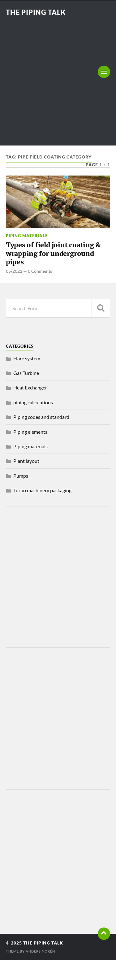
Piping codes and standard (41, 417)
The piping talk (36, 12)
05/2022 (14, 271)
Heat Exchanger (30, 387)
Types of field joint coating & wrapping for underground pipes (53, 253)
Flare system (26, 358)
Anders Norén (40, 951)
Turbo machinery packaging (42, 490)
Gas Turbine (26, 373)
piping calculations (33, 402)
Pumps (20, 476)
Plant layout (26, 461)
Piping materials (27, 235)
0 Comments (40, 271)
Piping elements (30, 432)
